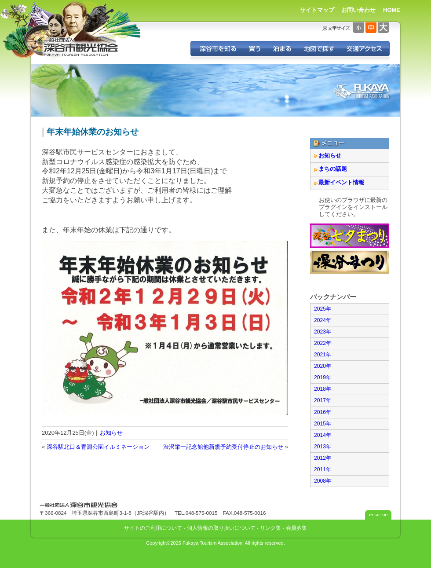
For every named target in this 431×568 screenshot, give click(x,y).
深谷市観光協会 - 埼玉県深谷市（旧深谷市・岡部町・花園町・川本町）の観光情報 (81, 47)
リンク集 (270, 528)
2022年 (322, 343)
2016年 (322, 412)
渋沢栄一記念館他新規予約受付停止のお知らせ (223, 446)
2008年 (322, 481)
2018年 (322, 389)
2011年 (322, 469)
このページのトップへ (378, 515)
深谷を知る (216, 48)
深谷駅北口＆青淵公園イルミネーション (98, 446)
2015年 (322, 424)
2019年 (322, 377)
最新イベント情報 (341, 182)
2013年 (322, 446)
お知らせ (111, 432)
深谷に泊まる (282, 48)
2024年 (322, 320)
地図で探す (318, 48)
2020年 (322, 366)
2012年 (322, 458)
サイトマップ (317, 10)
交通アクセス (365, 48)
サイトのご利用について (153, 528)
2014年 (322, 435)
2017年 (322, 400)
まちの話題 (332, 168)
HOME (391, 10)
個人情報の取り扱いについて (221, 528)
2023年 (322, 332)
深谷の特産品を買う (255, 48)
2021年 (322, 355)
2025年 (322, 309)
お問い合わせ (358, 10)
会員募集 (296, 528)
